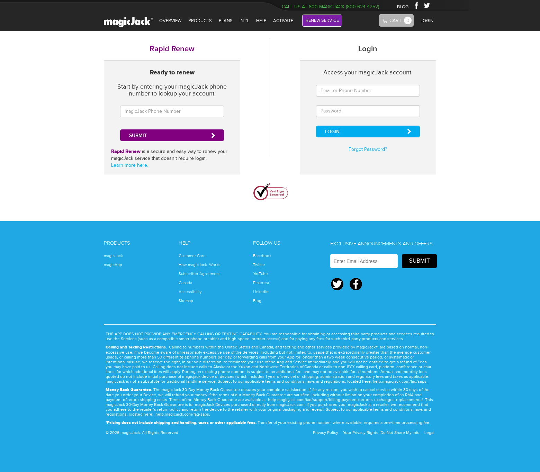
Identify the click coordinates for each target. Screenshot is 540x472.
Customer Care (192, 255)
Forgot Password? (368, 149)
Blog (257, 300)
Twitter (428, 5)
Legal (429, 432)
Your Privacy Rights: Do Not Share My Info (381, 432)
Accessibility (190, 291)
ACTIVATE (283, 21)
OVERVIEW (170, 21)
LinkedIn (260, 291)
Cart (400, 20)
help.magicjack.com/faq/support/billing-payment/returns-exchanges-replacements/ (345, 399)
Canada (185, 282)
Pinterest (261, 282)
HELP (261, 21)
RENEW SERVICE (322, 20)
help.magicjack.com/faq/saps (399, 381)
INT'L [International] (244, 21)
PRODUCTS (200, 21)
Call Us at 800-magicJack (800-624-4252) (330, 7)
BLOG (402, 7)
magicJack (113, 255)
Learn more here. (129, 165)
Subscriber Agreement (199, 273)
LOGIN (427, 21)
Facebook (416, 5)
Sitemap (186, 300)
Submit (419, 261)
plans (226, 21)
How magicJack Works (199, 264)
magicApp (113, 264)
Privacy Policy (325, 432)
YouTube (260, 273)
